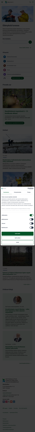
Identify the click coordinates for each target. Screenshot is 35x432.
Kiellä (17, 242)
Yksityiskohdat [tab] (17, 192)
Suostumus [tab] (6, 192)
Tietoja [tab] (28, 192)
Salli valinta (17, 237)
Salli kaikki (17, 233)
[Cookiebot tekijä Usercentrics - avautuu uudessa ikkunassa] (27, 188)
